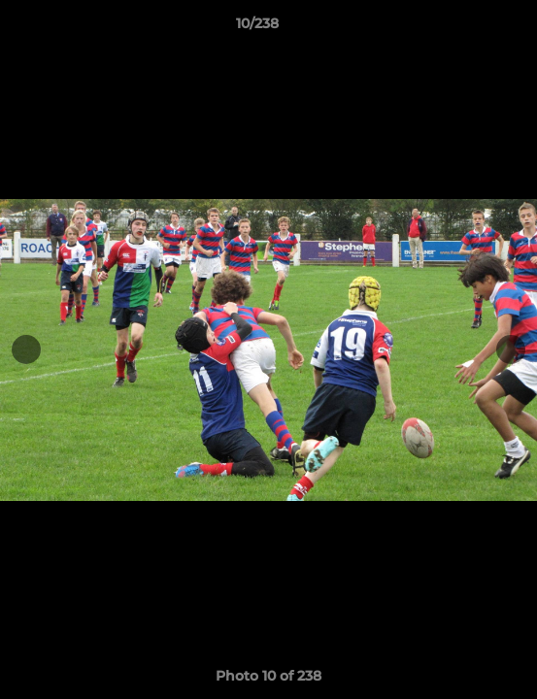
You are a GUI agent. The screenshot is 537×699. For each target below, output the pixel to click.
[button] (467, 28)
